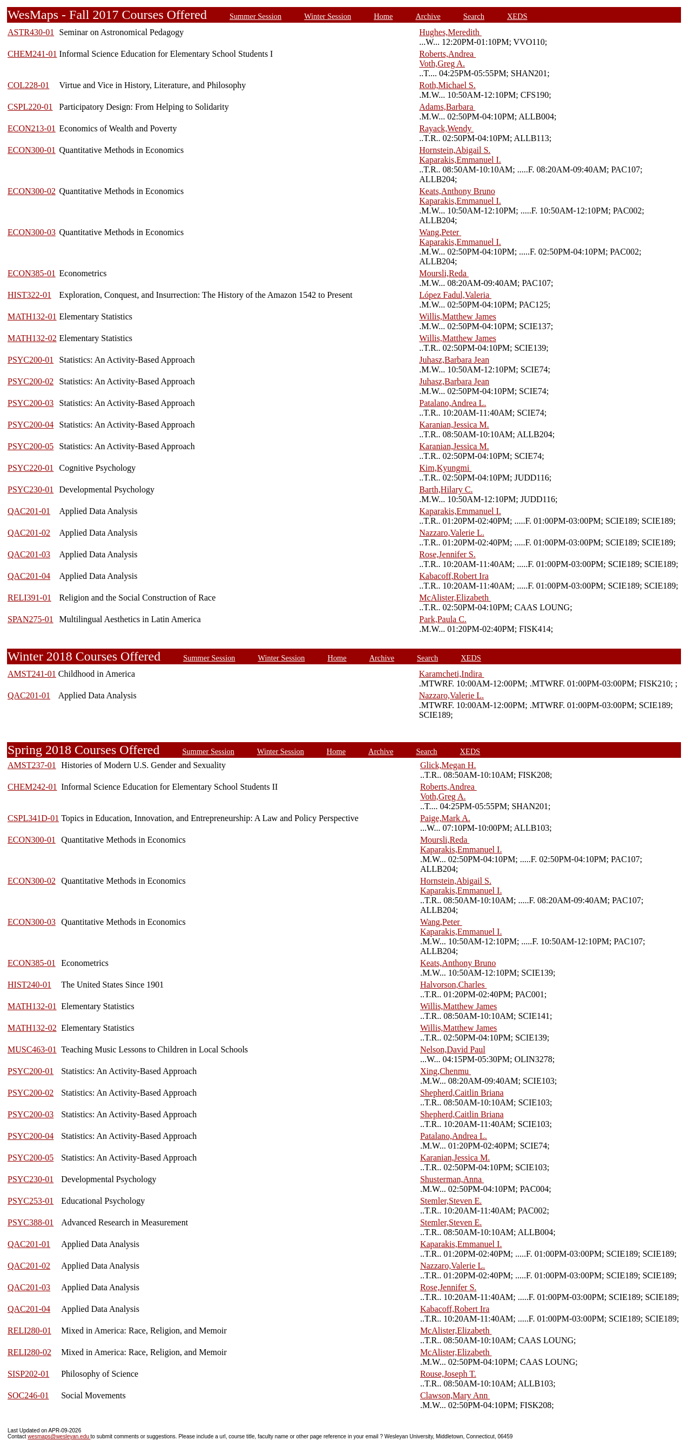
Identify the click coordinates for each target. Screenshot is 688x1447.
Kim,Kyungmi (445, 467)
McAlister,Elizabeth (455, 597)
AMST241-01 (32, 673)
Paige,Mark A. (445, 818)
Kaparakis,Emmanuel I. (460, 159)
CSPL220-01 (30, 106)
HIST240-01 (29, 984)
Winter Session (327, 16)
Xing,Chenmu (445, 1071)
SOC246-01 (28, 1395)
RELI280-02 (29, 1352)
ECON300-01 (32, 150)
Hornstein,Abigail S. (454, 150)
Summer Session (255, 16)
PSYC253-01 (30, 1200)
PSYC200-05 (30, 446)
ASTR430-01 (31, 32)
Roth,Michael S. (447, 85)
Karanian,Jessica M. (454, 424)
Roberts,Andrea (447, 53)
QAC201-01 (29, 511)
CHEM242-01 (32, 786)
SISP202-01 (28, 1373)
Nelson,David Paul (452, 1049)
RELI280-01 (29, 1330)
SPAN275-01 (30, 619)
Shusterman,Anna (452, 1179)
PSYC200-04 (30, 424)
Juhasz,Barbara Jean (454, 359)
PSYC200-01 (30, 359)
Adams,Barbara (447, 106)
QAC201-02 (29, 532)
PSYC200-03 (30, 403)
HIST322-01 (29, 294)
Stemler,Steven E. (451, 1200)
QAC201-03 (29, 554)
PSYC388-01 (30, 1222)
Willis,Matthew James (457, 316)
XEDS (517, 16)
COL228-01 (28, 85)
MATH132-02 (32, 338)
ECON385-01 (32, 273)
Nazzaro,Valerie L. (451, 532)
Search (473, 16)
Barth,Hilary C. (446, 489)
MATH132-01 (32, 316)
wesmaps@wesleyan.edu (59, 1436)
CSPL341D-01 (33, 818)
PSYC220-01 (30, 467)
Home (383, 16)
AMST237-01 (32, 765)
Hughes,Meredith (450, 32)
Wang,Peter (440, 232)
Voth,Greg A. (442, 63)
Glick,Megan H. (448, 765)
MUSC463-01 (32, 1049)
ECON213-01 (32, 128)
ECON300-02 (32, 191)
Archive (427, 16)
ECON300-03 (32, 232)
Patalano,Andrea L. (452, 403)
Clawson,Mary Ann (455, 1395)
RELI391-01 (29, 597)
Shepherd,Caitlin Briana (462, 1092)
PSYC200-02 (30, 381)
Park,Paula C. (443, 619)
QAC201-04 (29, 576)
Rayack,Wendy (446, 128)
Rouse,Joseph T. (448, 1373)
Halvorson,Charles (453, 984)
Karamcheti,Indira (451, 673)
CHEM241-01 (32, 53)
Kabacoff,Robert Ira (454, 576)
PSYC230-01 (30, 489)
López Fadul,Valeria (455, 294)
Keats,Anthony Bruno (457, 191)
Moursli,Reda (444, 273)
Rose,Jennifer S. (447, 554)
